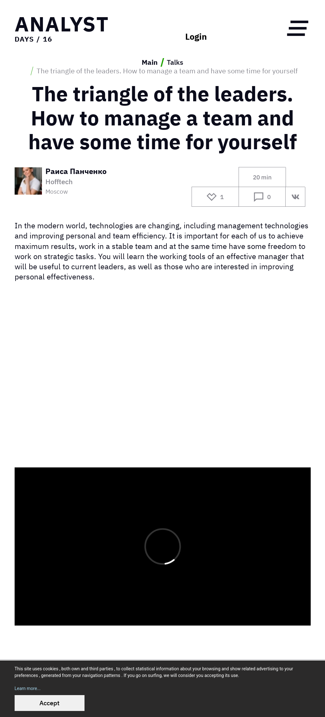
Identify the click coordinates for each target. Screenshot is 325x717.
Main (150, 62)
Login (196, 36)
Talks (175, 62)
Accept (49, 703)
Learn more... (28, 688)
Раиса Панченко (76, 171)
